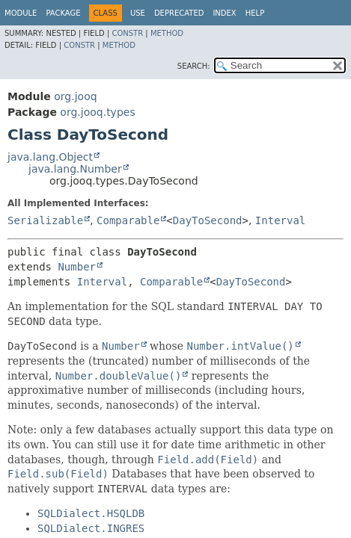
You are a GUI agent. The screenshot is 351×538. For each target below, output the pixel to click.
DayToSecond (207, 220)
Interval (280, 220)
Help (254, 13)
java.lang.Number (75, 169)
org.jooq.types (97, 112)
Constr (127, 33)
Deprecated (179, 13)
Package (63, 13)
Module (20, 13)
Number (77, 267)
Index (224, 13)
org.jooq (75, 96)
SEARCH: (193, 66)
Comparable (128, 220)
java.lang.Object (50, 157)
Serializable (45, 220)
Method (166, 33)
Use (137, 13)
